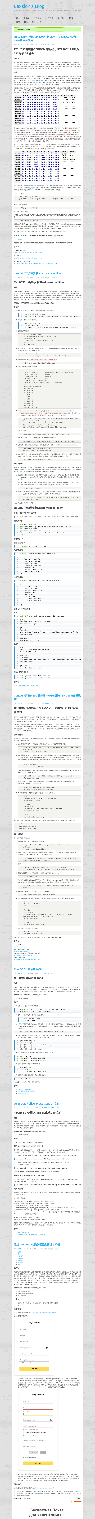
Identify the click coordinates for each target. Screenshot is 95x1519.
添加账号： (21, 1260)
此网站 (28, 475)
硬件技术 (61, 18)
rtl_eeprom (32, 188)
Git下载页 (24, 1024)
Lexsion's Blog (29, 6)
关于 (42, 22)
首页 (18, 18)
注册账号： (21, 1256)
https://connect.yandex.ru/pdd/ (44, 1488)
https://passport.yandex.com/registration (44, 1312)
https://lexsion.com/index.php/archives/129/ (27, 959)
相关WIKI (40, 80)
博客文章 (38, 18)
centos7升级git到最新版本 (26, 1092)
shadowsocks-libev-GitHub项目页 (28, 686)
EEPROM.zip (18, 239)
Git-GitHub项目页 (23, 1094)
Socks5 (31, 291)
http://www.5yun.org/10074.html (23, 955)
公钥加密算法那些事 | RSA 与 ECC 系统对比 (31, 1234)
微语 (26, 22)
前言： (20, 1252)
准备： (20, 1254)
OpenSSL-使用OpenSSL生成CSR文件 (37, 1103)
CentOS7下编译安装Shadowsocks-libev (38, 273)
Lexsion (19, 44)
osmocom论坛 (32, 80)
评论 (53, 44)
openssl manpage (23, 1232)
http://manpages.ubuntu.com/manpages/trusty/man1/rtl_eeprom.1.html (35, 263)
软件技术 (49, 18)
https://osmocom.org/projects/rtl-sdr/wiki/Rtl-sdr (28, 258)
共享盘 (27, 18)
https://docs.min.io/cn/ (20, 947)
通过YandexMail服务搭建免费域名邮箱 (37, 1244)
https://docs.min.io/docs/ (21, 951)
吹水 (18, 22)
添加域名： (21, 1258)
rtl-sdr (52, 185)
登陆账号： (21, 1262)
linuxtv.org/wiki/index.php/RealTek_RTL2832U (28, 252)
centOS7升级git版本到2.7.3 (26, 1089)
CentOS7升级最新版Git (28, 969)
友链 (34, 22)
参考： (20, 1264)
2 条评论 (54, 277)
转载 (71, 18)
